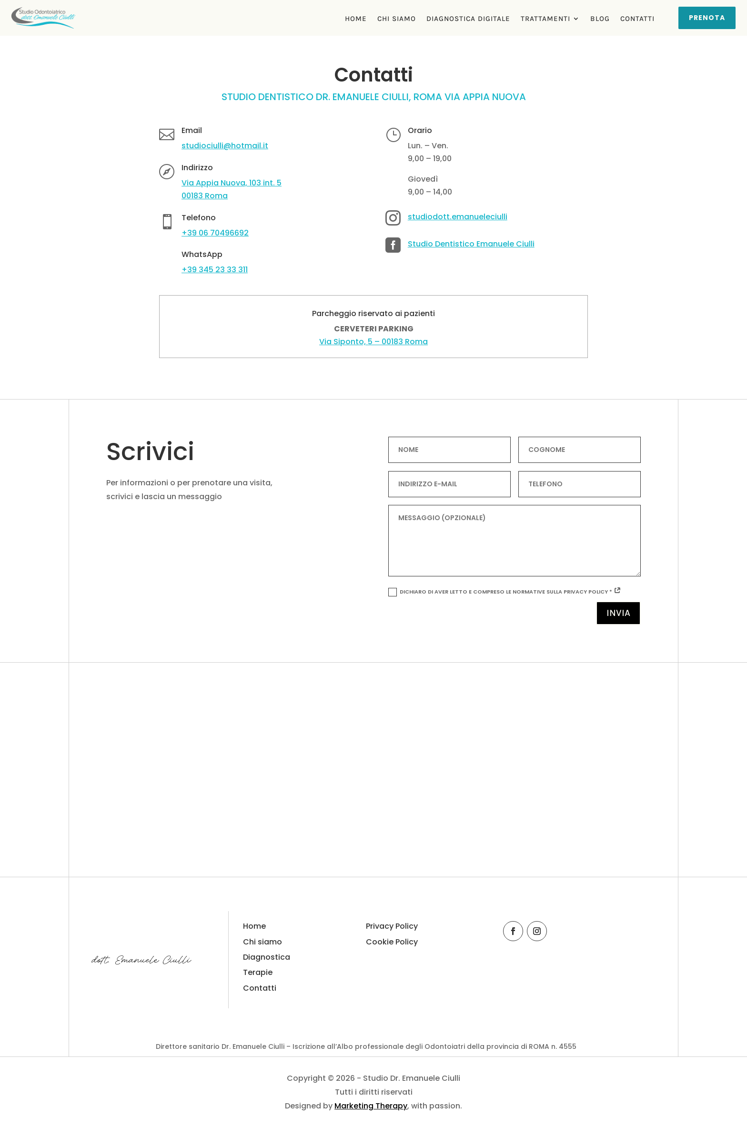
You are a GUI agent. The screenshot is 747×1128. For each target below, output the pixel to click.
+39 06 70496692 (215, 232)
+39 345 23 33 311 (215, 269)
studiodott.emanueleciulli (457, 216)
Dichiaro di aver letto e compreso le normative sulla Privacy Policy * (504, 592)
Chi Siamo (396, 19)
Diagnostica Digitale (468, 19)
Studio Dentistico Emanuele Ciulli (471, 243)
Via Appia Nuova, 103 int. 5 (232, 182)
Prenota (707, 17)
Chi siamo (262, 941)
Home (356, 19)
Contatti (637, 19)
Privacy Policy (392, 926)
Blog (600, 19)
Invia (618, 612)
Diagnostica (266, 957)
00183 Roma (205, 195)
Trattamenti (545, 19)
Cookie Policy (392, 941)
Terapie (258, 972)
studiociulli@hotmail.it (225, 145)
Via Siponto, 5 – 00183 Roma (373, 341)
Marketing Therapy (370, 1105)
